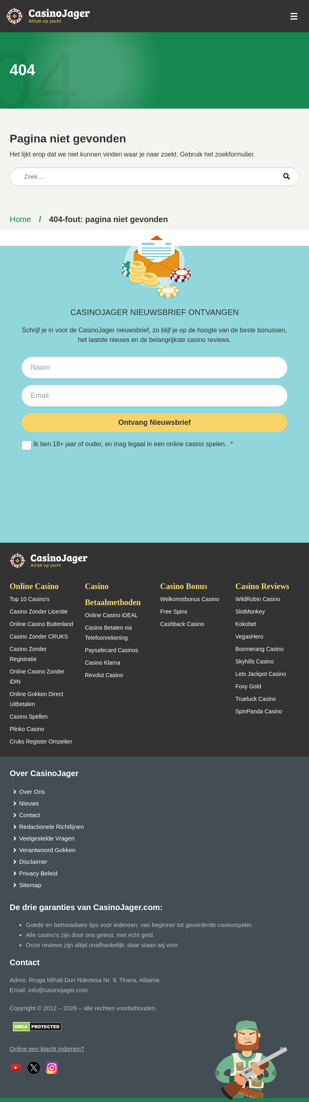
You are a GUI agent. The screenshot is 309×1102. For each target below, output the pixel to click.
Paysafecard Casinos (111, 650)
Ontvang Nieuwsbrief (154, 422)
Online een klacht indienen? (47, 1048)
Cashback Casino (182, 624)
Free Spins (173, 611)
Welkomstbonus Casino (189, 599)
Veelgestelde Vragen (47, 838)
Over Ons (32, 791)
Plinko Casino (27, 729)
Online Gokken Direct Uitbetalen (36, 699)
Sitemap (30, 885)
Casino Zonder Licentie (39, 611)
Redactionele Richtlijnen (51, 826)
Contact (29, 815)
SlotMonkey (250, 611)
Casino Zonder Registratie (28, 654)
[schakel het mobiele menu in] (293, 16)
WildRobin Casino (257, 599)
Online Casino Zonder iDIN (37, 676)
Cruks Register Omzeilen (41, 741)
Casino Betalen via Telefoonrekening (108, 632)
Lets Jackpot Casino (260, 674)
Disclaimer (33, 861)
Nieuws (29, 803)
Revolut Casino (104, 675)
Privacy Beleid (38, 873)
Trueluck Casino (255, 699)
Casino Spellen (28, 716)
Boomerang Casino (259, 649)
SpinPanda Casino (258, 711)
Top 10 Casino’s (29, 599)
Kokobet (245, 624)
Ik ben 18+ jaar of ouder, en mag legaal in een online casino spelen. (154, 444)
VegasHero (249, 636)
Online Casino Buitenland (41, 624)
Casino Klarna (102, 662)
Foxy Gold (248, 686)
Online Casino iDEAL (111, 615)
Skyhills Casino (254, 661)
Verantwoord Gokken (47, 850)
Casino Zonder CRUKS (39, 636)
